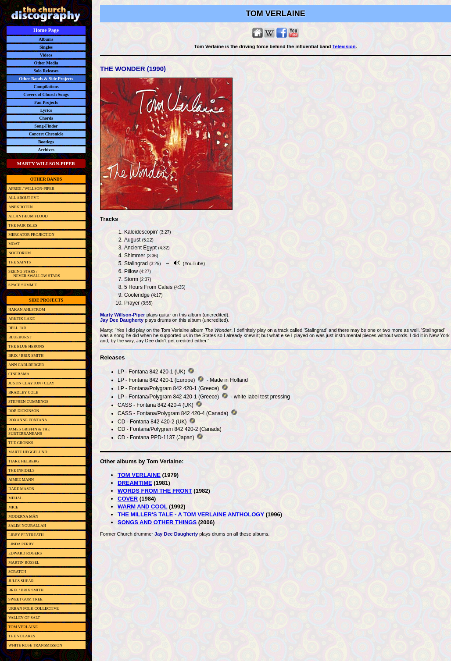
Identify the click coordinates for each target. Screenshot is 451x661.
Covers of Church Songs (45, 94)
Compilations (45, 86)
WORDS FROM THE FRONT (155, 490)
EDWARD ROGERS (25, 553)
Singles (46, 47)
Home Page (46, 30)
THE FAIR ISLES (22, 225)
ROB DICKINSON (23, 411)
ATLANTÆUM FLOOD (28, 216)
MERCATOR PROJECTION (31, 234)
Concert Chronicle (46, 133)
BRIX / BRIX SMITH (25, 355)
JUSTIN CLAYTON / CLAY (31, 383)
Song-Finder (45, 126)
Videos (46, 55)
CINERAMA (18, 374)
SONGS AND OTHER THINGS (157, 522)
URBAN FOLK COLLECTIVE (33, 608)
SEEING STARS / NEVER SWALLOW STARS (34, 273)
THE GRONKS (20, 443)
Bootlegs (46, 141)
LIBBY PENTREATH (25, 535)
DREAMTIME (135, 483)
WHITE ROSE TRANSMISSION (35, 645)
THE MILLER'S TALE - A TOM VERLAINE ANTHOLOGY (191, 514)
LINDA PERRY (21, 544)
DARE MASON (21, 489)
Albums (46, 39)
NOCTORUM (19, 253)
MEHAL (15, 498)
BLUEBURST (20, 337)
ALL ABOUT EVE (23, 197)
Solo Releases (46, 70)
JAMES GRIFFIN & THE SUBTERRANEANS (29, 431)
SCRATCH (17, 571)
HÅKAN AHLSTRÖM (26, 309)
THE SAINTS (19, 262)
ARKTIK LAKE (21, 318)
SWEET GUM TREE (25, 599)
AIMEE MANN (21, 479)
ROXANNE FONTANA (27, 420)
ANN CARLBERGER (26, 364)
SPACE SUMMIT (22, 285)
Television (344, 46)
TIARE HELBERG (23, 461)
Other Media (46, 62)
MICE (13, 507)
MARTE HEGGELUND (27, 452)
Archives (46, 149)
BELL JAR (17, 328)
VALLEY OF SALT (24, 617)
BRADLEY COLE (23, 392)
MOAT (14, 244)
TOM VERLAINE (139, 475)
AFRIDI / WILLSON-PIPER (31, 188)
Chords (46, 118)
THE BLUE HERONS (26, 346)
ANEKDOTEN (20, 207)
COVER (128, 498)
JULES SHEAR (21, 581)
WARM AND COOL (142, 506)
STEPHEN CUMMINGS (28, 401)
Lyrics (46, 110)
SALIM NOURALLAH (27, 525)
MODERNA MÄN (23, 516)
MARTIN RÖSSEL (23, 562)
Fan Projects (46, 102)
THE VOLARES (21, 636)
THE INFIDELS (21, 470)
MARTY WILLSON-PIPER (46, 163)
